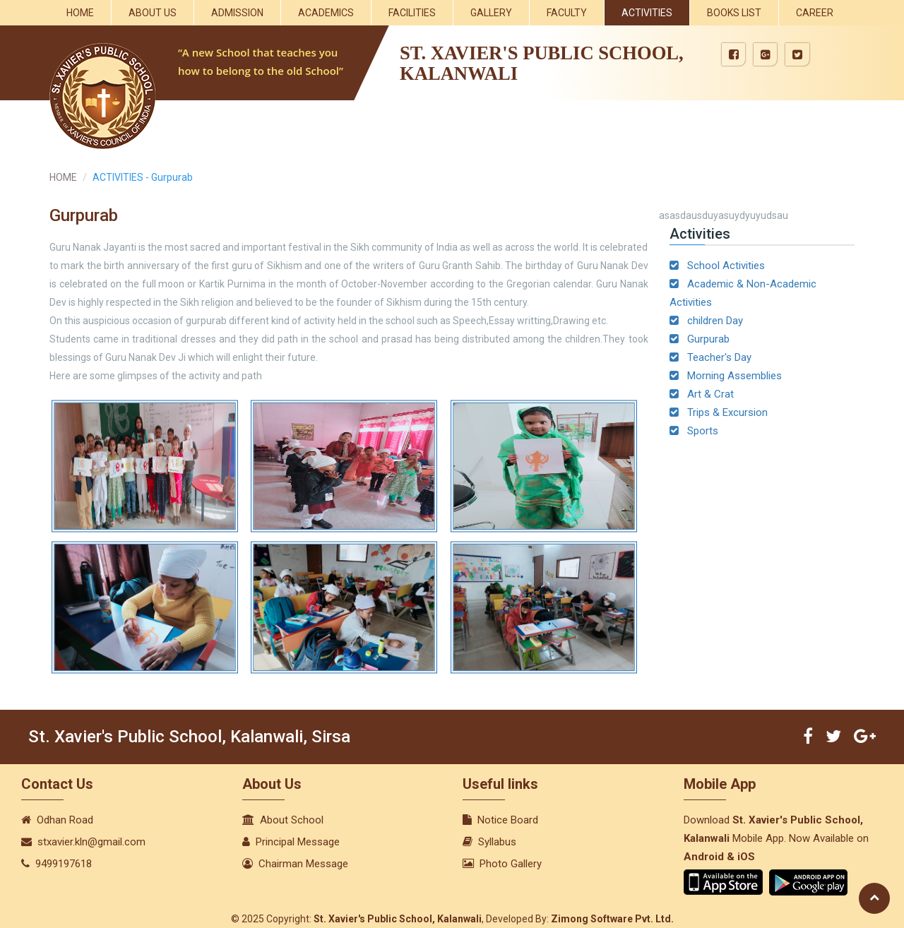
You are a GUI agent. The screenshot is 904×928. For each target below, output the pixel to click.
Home (80, 12)
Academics (326, 12)
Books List (734, 12)
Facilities (412, 12)
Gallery (491, 12)
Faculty (567, 12)
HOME (63, 177)
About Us (153, 12)
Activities (647, 12)
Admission (237, 12)
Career (814, 12)
